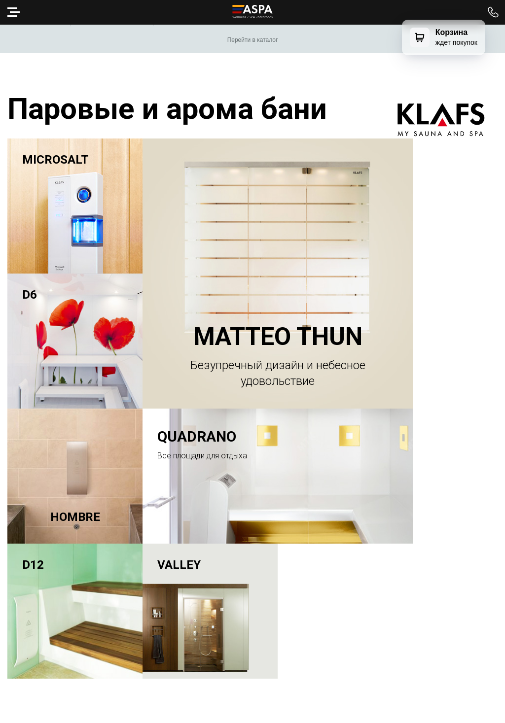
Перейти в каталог (252, 39)
